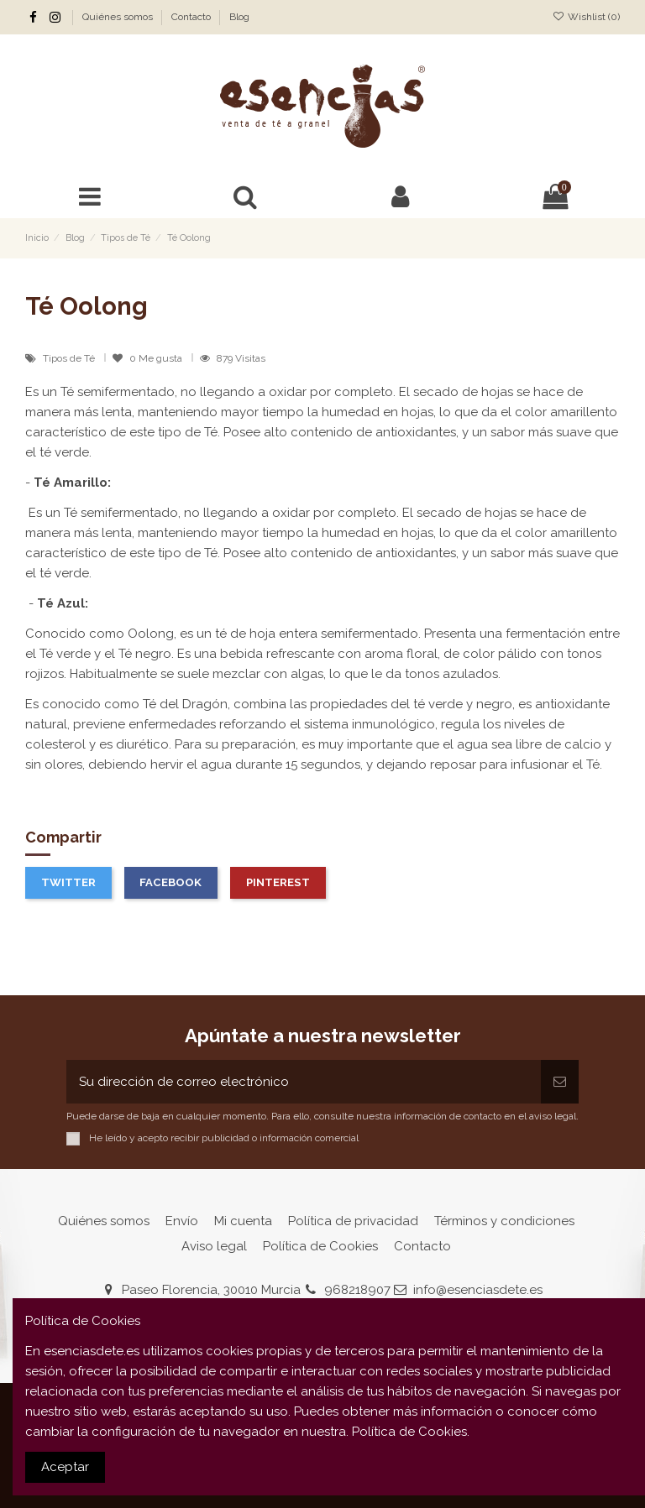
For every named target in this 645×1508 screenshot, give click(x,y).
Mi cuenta (243, 1221)
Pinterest (278, 882)
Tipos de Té (70, 358)
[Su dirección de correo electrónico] (303, 1082)
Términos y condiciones (504, 1221)
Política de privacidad (353, 1221)
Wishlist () (586, 17)
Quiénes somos (118, 17)
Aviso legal (214, 1246)
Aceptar (65, 1466)
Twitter (68, 882)
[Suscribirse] (560, 1082)
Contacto (192, 17)
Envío (181, 1221)
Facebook (170, 882)
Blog (239, 17)
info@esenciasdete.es (478, 1289)
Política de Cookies (320, 1246)
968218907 (357, 1289)
